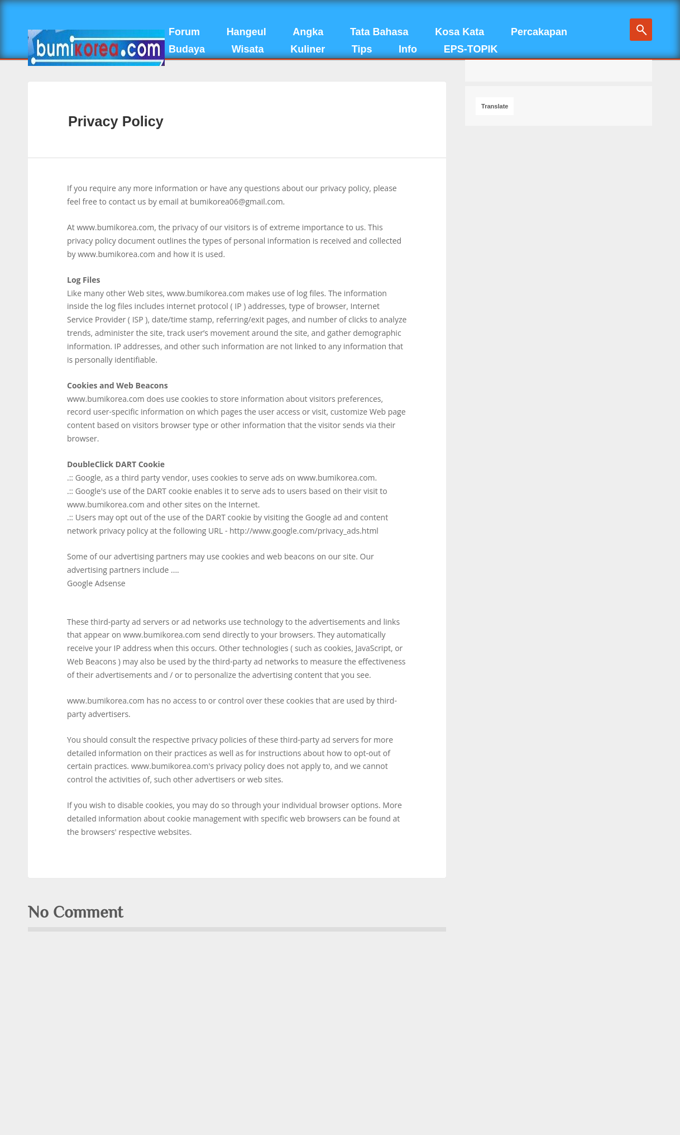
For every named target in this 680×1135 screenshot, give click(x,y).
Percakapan (539, 31)
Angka (308, 31)
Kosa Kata (459, 31)
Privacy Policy (116, 121)
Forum (184, 31)
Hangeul (246, 31)
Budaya (187, 49)
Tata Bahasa (379, 31)
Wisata (248, 49)
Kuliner (307, 49)
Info (408, 49)
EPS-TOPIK (471, 49)
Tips (362, 49)
